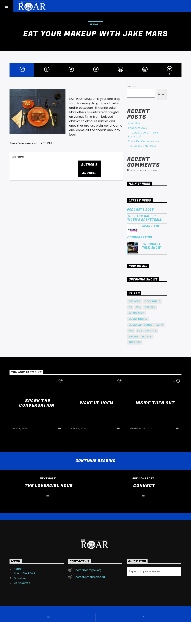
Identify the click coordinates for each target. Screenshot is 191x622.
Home (18, 569)
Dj (130, 307)
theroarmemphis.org (87, 570)
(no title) (134, 123)
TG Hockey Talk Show (142, 146)
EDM (138, 307)
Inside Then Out (155, 403)
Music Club (137, 313)
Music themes (138, 318)
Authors (135, 301)
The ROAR (135, 342)
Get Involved (22, 583)
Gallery (150, 307)
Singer (133, 336)
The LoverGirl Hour (49, 486)
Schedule (20, 578)
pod (131, 330)
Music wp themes (140, 324)
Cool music (152, 301)
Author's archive (89, 168)
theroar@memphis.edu (89, 577)
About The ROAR (24, 573)
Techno (147, 336)
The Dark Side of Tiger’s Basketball (144, 218)
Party (160, 324)
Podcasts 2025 (137, 128)
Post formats (146, 330)
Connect (144, 486)
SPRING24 (95, 24)
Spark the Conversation (143, 141)
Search (131, 86)
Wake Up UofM (96, 403)
